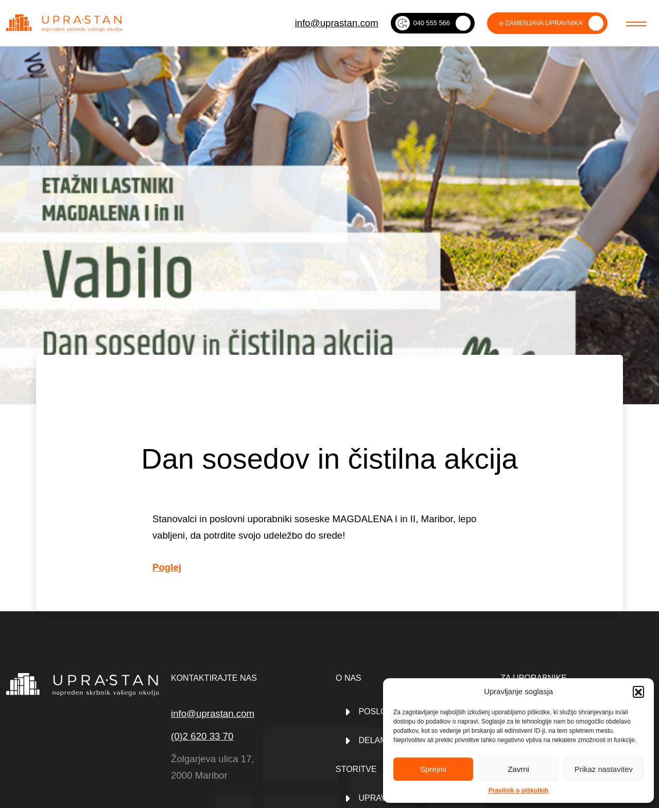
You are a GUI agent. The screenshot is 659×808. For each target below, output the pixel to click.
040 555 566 (422, 23)
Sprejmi (433, 769)
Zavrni (518, 769)
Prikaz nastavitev (604, 769)
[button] (638, 691)
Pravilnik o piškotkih (519, 790)
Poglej (166, 567)
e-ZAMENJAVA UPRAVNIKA (541, 23)
